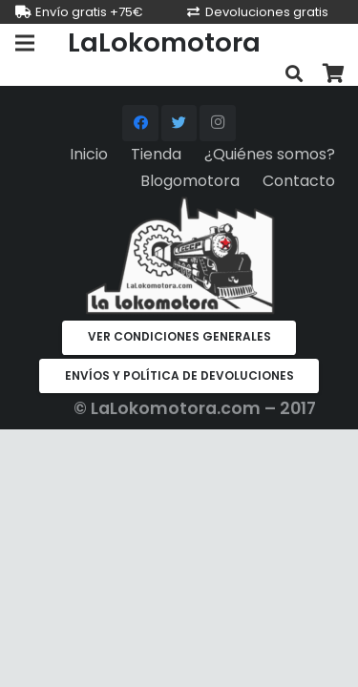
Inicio (89, 154)
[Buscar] (294, 74)
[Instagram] (218, 123)
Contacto (299, 181)
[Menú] (25, 43)
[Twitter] (179, 123)
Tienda (156, 154)
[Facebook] (140, 123)
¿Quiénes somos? (269, 154)
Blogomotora (190, 181)
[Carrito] (334, 73)
